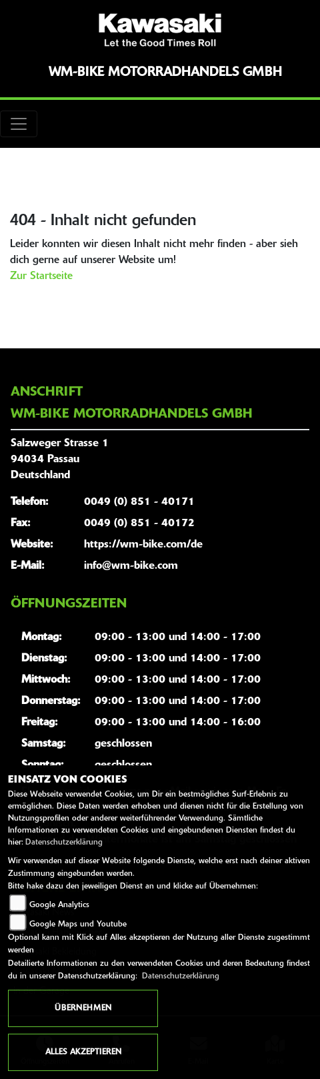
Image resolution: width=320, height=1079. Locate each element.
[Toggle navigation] (18, 124)
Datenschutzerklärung (64, 843)
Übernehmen (83, 1008)
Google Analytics (59, 905)
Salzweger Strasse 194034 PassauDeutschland (60, 459)
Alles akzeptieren (83, 1052)
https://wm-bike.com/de (143, 545)
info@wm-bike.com (131, 566)
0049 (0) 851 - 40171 (139, 502)
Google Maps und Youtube (78, 924)
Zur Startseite (41, 276)
